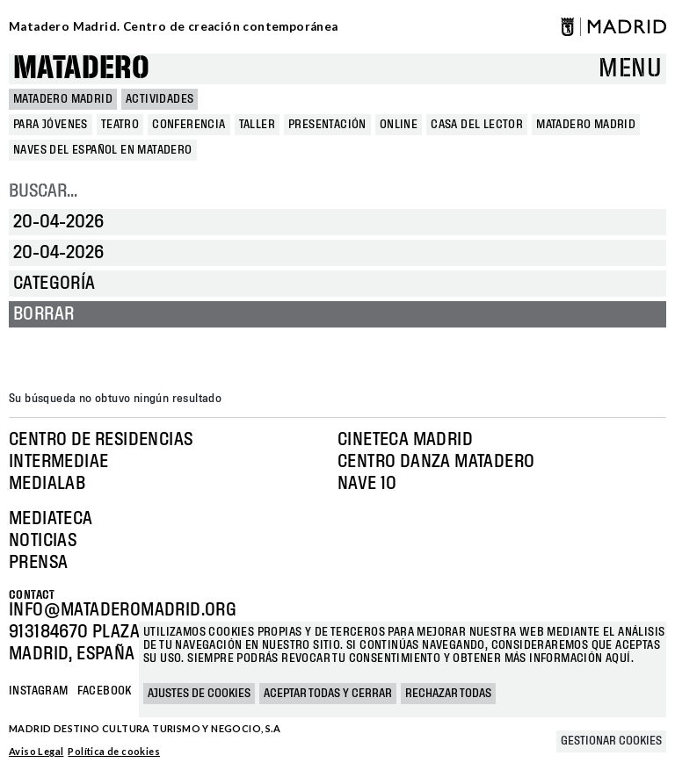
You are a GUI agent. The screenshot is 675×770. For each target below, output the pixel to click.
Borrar (43, 314)
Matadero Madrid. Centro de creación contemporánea (173, 26)
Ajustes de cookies (199, 693)
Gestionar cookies (611, 741)
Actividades (159, 99)
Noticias (42, 541)
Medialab (47, 484)
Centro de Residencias (100, 440)
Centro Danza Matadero (436, 462)
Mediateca (51, 519)
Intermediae (58, 462)
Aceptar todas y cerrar (328, 693)
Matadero (81, 69)
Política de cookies (114, 751)
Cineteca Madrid (405, 440)
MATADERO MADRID (62, 99)
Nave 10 (367, 484)
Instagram (39, 691)
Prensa (38, 563)
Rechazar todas (448, 693)
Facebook (104, 691)
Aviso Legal (36, 751)
